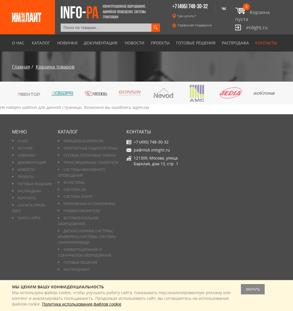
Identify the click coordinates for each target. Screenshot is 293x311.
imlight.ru (257, 27)
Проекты (160, 43)
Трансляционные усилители (91, 162)
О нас (18, 43)
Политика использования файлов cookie (81, 304)
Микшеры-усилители (83, 141)
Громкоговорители (82, 210)
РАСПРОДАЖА (235, 43)
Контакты (266, 43)
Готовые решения (195, 43)
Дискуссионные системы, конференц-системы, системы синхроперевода (87, 237)
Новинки (67, 43)
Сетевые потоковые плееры (90, 155)
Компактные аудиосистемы (90, 148)
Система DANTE (78, 196)
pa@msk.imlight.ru (152, 150)
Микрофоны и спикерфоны (89, 203)
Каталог (41, 43)
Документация (100, 43)
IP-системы (74, 182)
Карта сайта (29, 218)
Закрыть (253, 289)
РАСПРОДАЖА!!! (77, 269)
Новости (134, 43)
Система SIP (75, 189)
